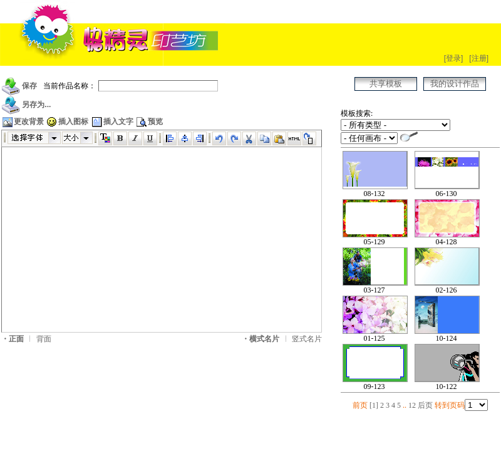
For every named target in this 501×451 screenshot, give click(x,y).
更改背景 (22, 121)
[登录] (453, 58)
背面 (43, 338)
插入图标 (67, 121)
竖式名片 (307, 338)
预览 (149, 121)
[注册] (478, 58)
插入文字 (112, 121)
